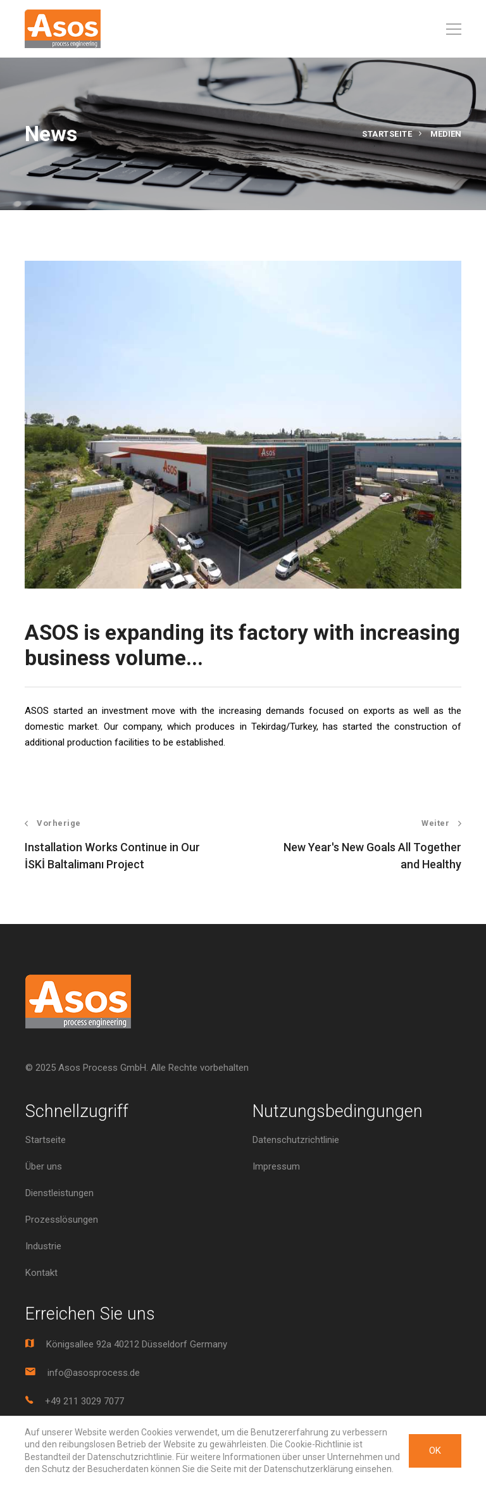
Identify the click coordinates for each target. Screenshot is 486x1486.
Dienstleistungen (59, 1193)
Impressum (276, 1166)
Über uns (43, 1166)
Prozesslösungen (61, 1219)
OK (435, 1450)
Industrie (43, 1246)
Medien (445, 134)
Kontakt (41, 1272)
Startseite (387, 134)
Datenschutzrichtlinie (295, 1140)
